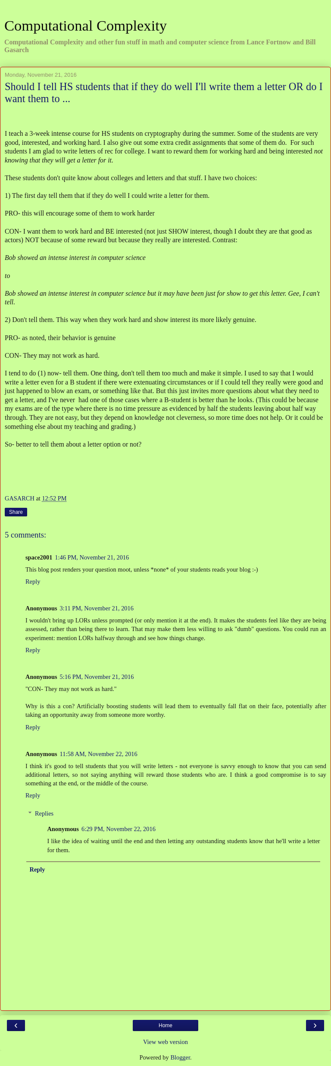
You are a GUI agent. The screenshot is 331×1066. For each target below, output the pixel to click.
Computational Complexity (85, 25)
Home (165, 1025)
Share (16, 512)
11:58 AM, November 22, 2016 (98, 753)
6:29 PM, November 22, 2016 (118, 828)
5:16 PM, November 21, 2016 (97, 676)
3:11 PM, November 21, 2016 (97, 608)
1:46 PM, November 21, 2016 (92, 557)
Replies (44, 813)
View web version (165, 1041)
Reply (32, 581)
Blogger (180, 1057)
